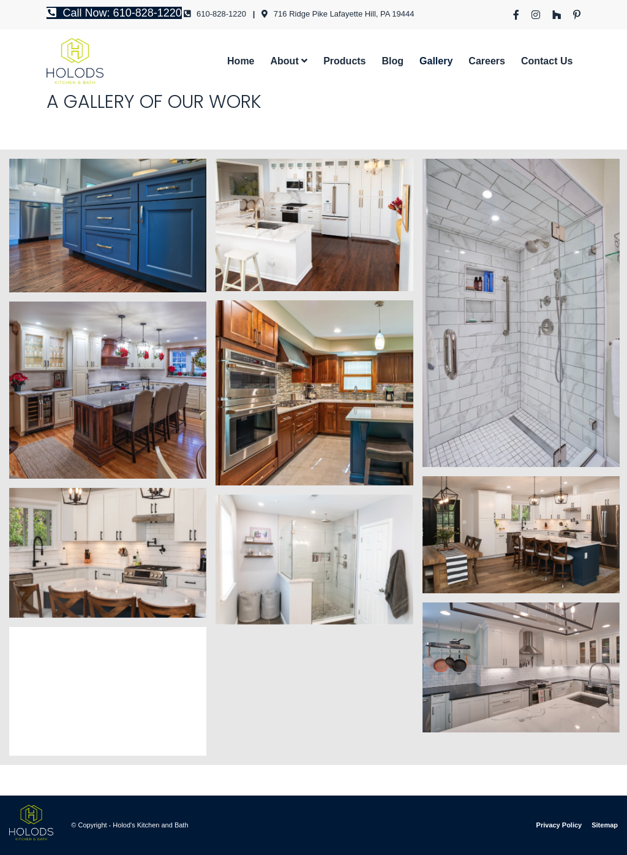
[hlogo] (75, 61)
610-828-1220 (215, 13)
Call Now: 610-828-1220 (114, 13)
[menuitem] (516, 15)
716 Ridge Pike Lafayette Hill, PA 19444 (337, 13)
